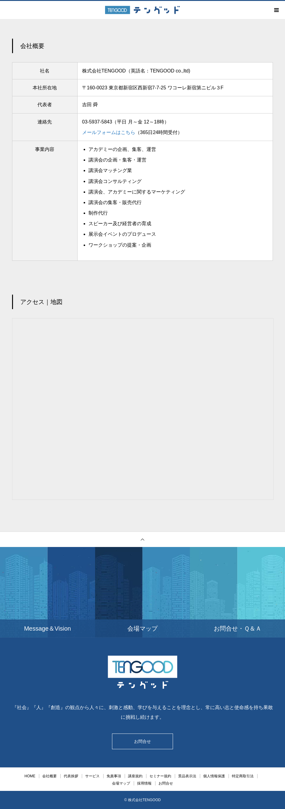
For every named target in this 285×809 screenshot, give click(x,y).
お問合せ (142, 741)
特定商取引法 (243, 776)
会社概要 (49, 776)
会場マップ (121, 783)
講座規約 (135, 776)
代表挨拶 (71, 776)
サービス (92, 776)
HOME (29, 776)
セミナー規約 (160, 776)
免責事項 (114, 776)
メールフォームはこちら (108, 132)
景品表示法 (187, 776)
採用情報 (144, 783)
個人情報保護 (214, 776)
